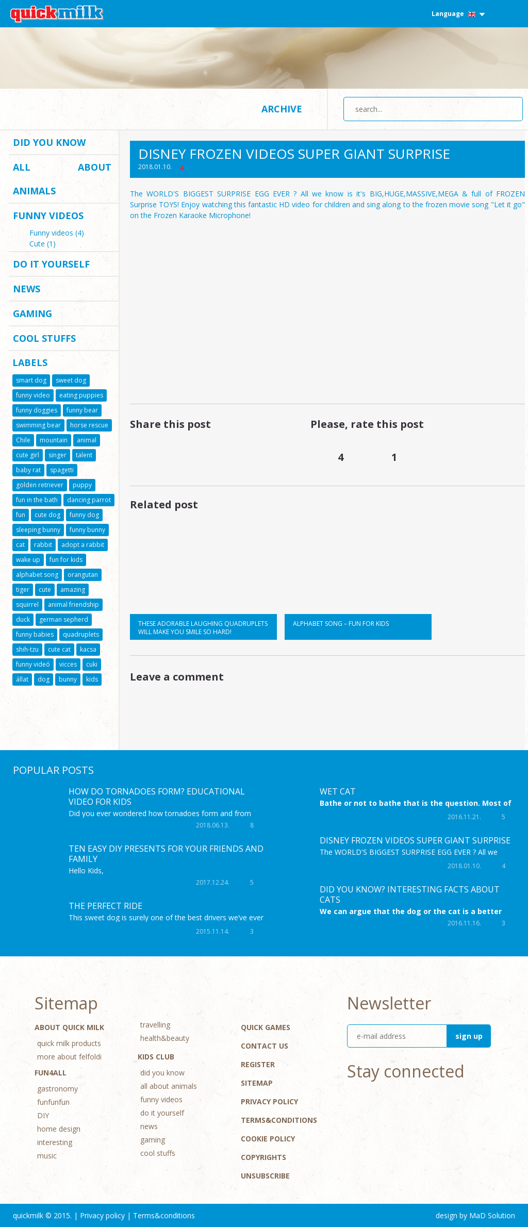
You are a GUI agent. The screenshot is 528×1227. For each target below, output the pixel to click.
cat (20, 544)
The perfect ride (105, 905)
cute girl (27, 455)
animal (86, 440)
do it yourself (51, 264)
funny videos (48, 215)
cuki (91, 664)
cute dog (47, 514)
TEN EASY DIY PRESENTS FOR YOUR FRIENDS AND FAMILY (166, 854)
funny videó (33, 664)
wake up (28, 559)
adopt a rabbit (82, 544)
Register (258, 1064)
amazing (72, 589)
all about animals (62, 179)
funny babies (35, 634)
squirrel (27, 604)
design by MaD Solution (475, 1215)
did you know (49, 142)
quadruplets (81, 634)
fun (20, 514)
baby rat (28, 470)
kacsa (88, 649)
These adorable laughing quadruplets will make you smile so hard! (203, 627)
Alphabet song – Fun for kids (341, 623)
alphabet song (37, 574)
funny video (33, 395)
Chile (23, 440)
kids (92, 679)
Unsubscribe (265, 1176)
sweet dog (71, 380)
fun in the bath (37, 499)
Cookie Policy (268, 1138)
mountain (54, 440)
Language (458, 13)
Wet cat (338, 791)
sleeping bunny (38, 529)
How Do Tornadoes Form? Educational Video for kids (157, 796)
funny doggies (36, 410)
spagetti (62, 470)
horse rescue (89, 425)
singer (57, 455)
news (26, 289)
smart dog (31, 380)
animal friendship (73, 604)
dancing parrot (89, 499)
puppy (82, 484)
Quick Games (265, 1027)
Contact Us (264, 1046)
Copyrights (263, 1157)
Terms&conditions (279, 1120)
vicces (68, 664)
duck (23, 619)
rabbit (43, 544)
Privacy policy (269, 1101)
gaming (32, 313)
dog (44, 679)
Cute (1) (42, 244)
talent (84, 455)
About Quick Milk (69, 1027)
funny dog (84, 514)
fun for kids (66, 559)
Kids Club (156, 1057)
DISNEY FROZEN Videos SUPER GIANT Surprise (415, 840)
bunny (68, 679)
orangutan (83, 574)
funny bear (82, 410)
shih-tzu (27, 649)
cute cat (59, 649)
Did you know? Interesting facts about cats (410, 894)
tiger (22, 589)
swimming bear (38, 425)
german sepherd (63, 619)
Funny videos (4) (56, 233)
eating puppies (81, 395)
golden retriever (39, 484)
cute (45, 589)
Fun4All (51, 1072)
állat (22, 679)
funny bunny (87, 529)
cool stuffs (44, 338)
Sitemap (257, 1083)
